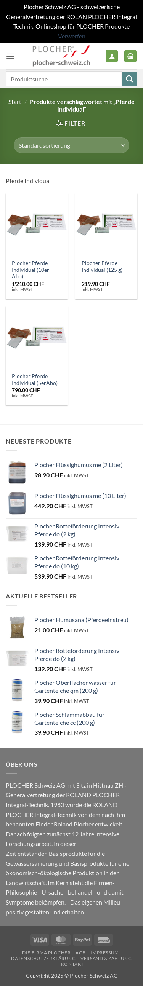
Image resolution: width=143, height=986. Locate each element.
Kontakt (72, 964)
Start (14, 101)
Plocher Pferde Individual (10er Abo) (30, 269)
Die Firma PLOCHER (46, 953)
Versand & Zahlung (106, 958)
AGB (81, 953)
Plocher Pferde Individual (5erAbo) (35, 379)
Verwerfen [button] (71, 36)
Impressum (104, 953)
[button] (10, 56)
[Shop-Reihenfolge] (71, 145)
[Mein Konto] (112, 56)
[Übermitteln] (129, 79)
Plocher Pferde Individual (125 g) (102, 266)
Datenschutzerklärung (43, 958)
